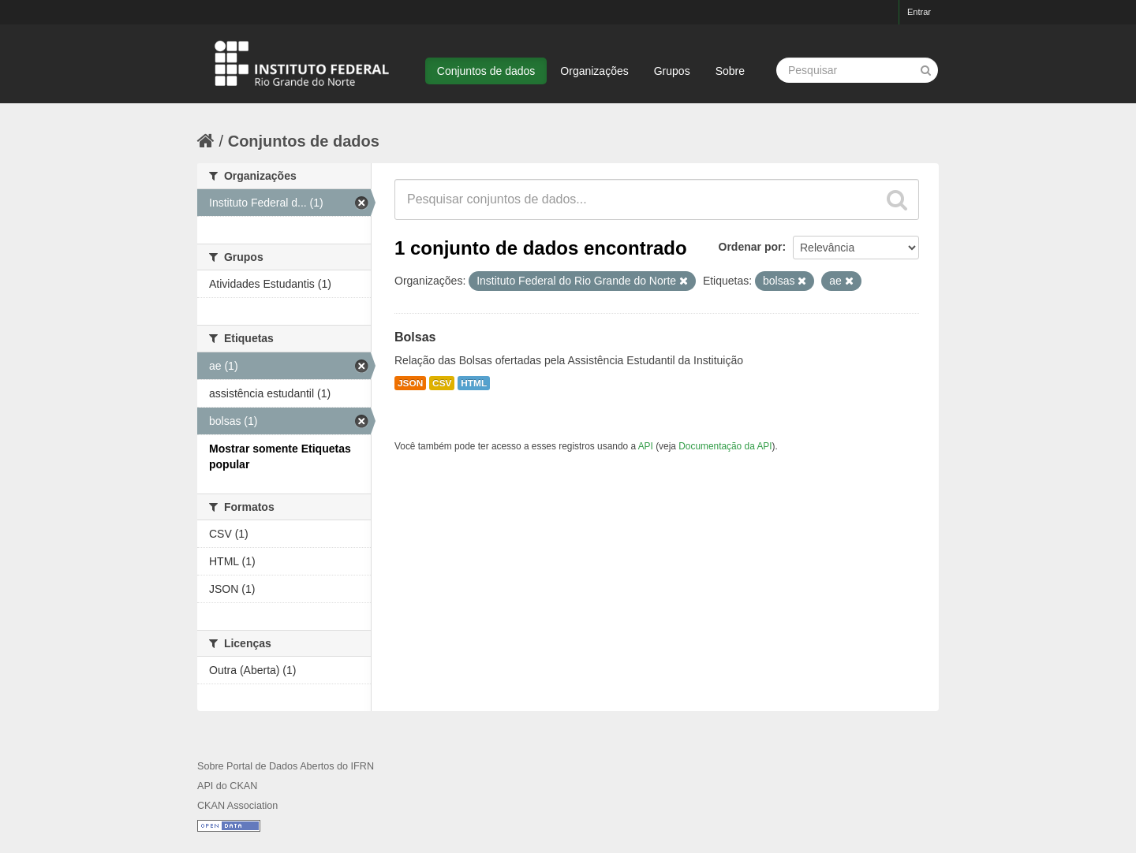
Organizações (594, 71)
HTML (474, 383)
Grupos (672, 71)
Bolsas (414, 337)
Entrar (919, 12)
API (645, 446)
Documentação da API (725, 446)
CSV (441, 383)
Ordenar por (751, 246)
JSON (410, 383)
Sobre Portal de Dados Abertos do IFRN (285, 766)
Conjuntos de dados (486, 71)
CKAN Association (237, 805)
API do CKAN (227, 786)
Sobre (730, 71)
